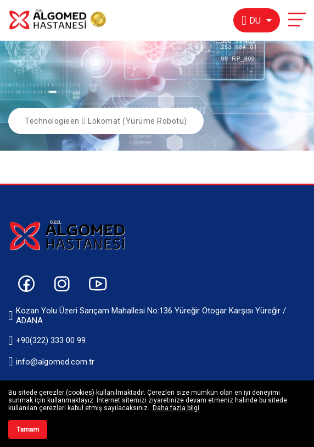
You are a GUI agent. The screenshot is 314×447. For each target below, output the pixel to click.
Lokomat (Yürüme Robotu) (137, 121)
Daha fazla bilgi (176, 408)
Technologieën (52, 121)
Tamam (27, 429)
